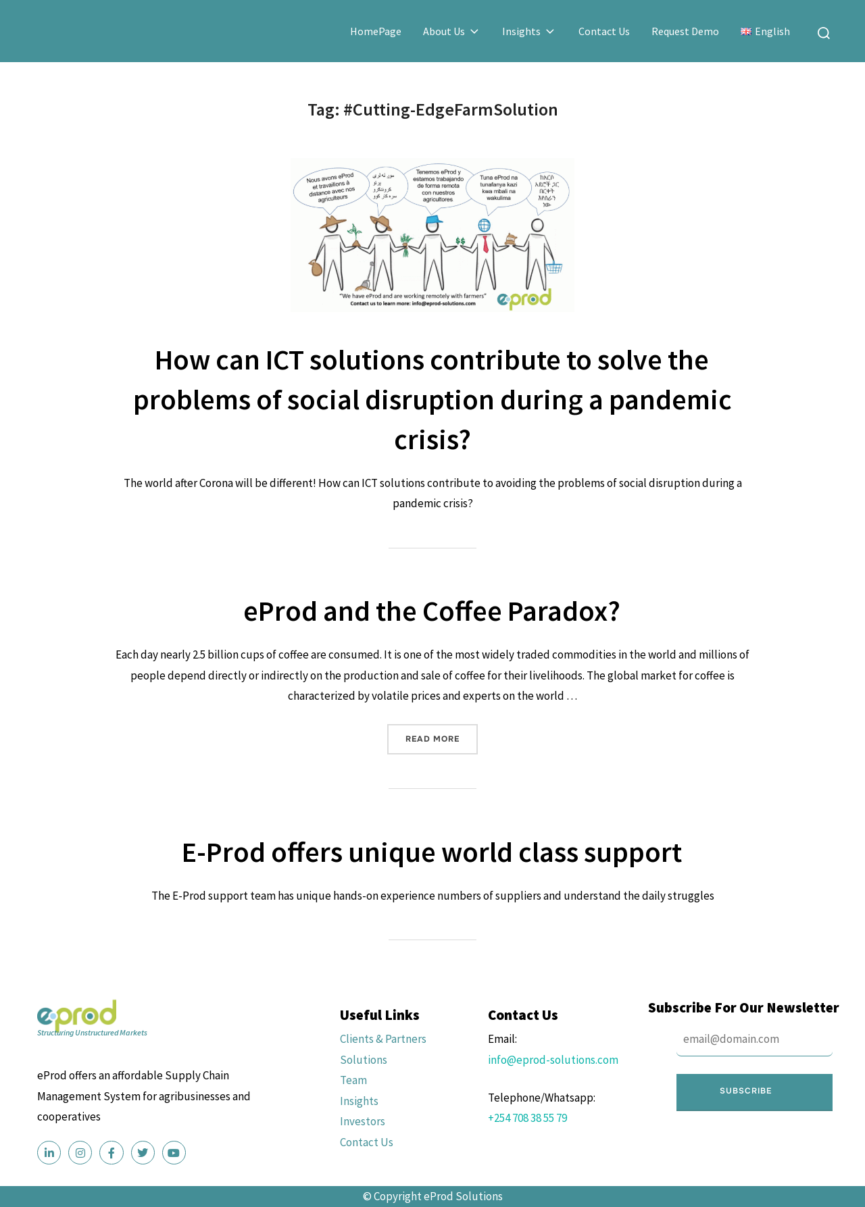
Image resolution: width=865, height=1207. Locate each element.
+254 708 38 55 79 (527, 1117)
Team (353, 1080)
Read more (441, 734)
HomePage (375, 31)
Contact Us (604, 31)
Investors (362, 1121)
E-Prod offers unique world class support (432, 851)
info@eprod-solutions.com (553, 1059)
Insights (529, 31)
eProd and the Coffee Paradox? (431, 610)
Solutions (363, 1059)
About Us (452, 31)
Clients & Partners (383, 1038)
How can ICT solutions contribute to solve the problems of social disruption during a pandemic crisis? (432, 399)
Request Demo (685, 31)
